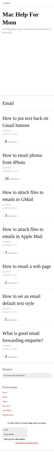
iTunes (4, 401)
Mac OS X (6, 406)
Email (4, 392)
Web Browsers (7, 415)
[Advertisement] (27, 63)
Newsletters (6, 410)
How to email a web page (26, 266)
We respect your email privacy (27, 443)
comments (11, 142)
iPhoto (4, 397)
